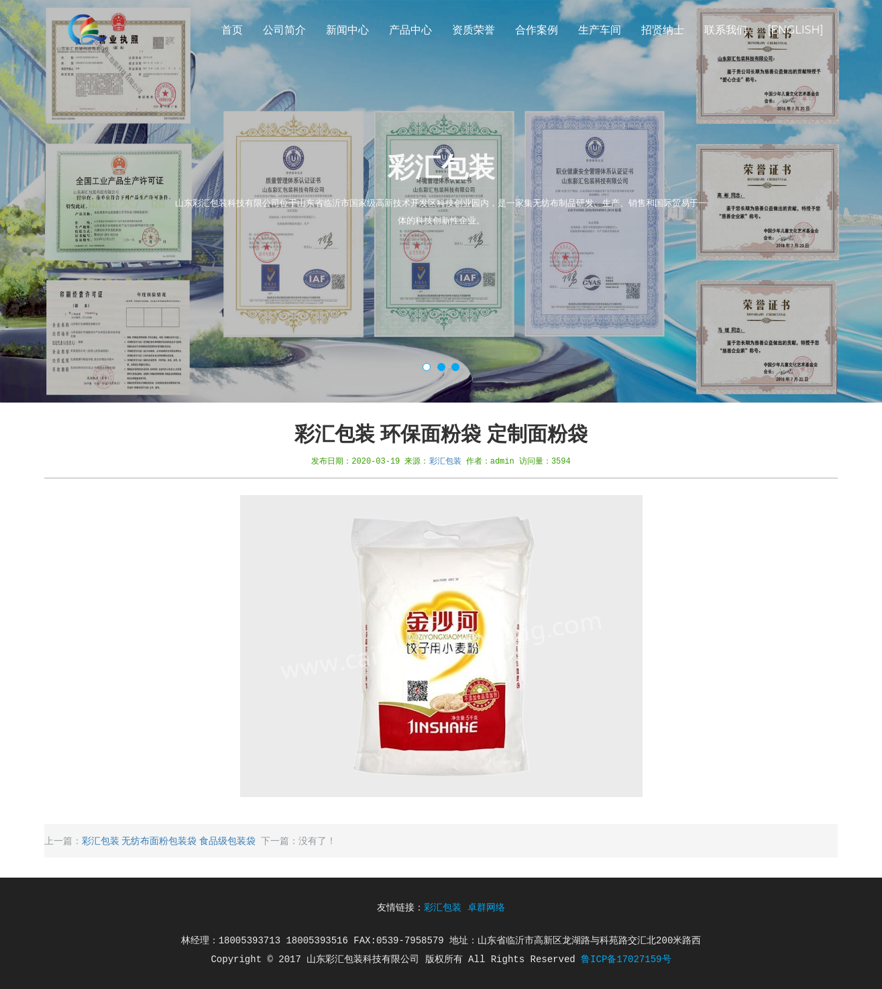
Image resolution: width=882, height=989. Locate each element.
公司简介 (284, 29)
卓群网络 (486, 907)
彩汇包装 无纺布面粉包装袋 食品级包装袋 (169, 841)
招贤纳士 (662, 29)
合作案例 (536, 29)
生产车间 (599, 29)
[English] (795, 29)
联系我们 (725, 29)
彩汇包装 (445, 461)
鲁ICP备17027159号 (626, 959)
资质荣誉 (473, 29)
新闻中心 (347, 29)
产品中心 (410, 29)
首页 (232, 29)
